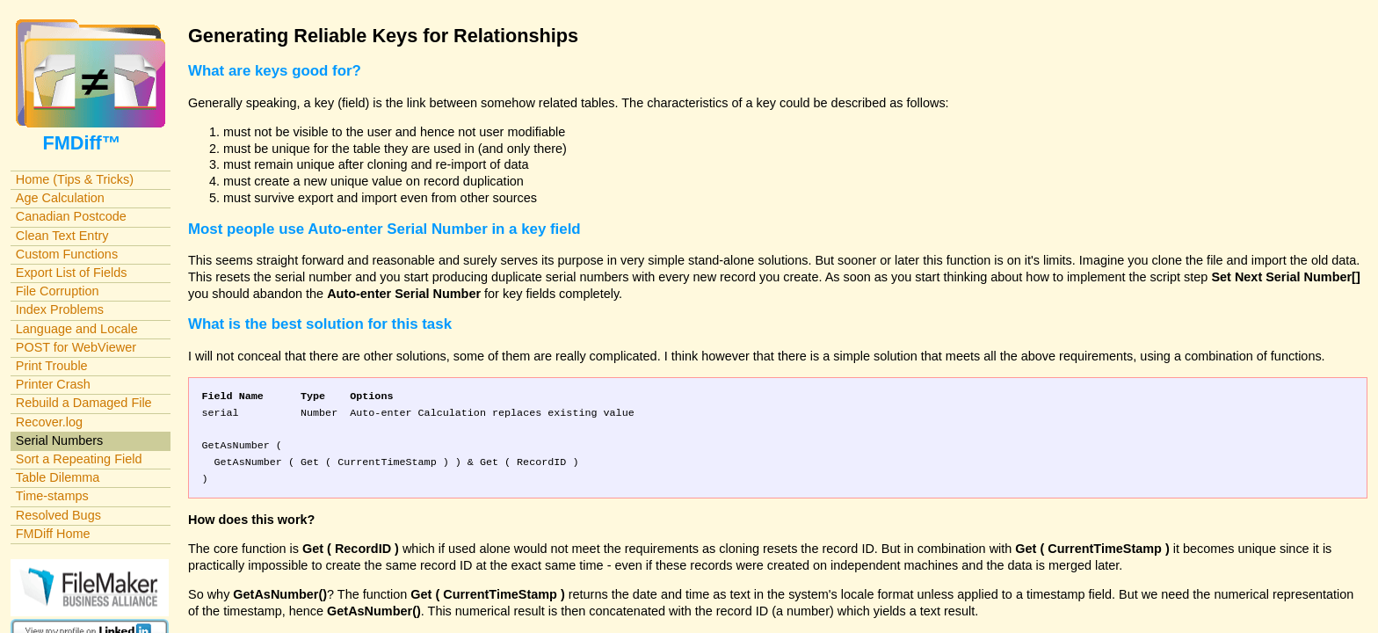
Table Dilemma (57, 477)
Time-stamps (52, 496)
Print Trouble (52, 366)
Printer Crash (53, 384)
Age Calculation (60, 198)
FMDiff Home (53, 534)
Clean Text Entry (62, 236)
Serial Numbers (60, 440)
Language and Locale (77, 329)
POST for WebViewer (76, 347)
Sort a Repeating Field (79, 459)
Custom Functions (67, 254)
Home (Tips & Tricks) (75, 179)
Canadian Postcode (71, 216)
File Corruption (57, 291)
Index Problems (60, 309)
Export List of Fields (71, 273)
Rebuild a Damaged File (84, 403)
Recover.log (49, 422)
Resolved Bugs (58, 515)
